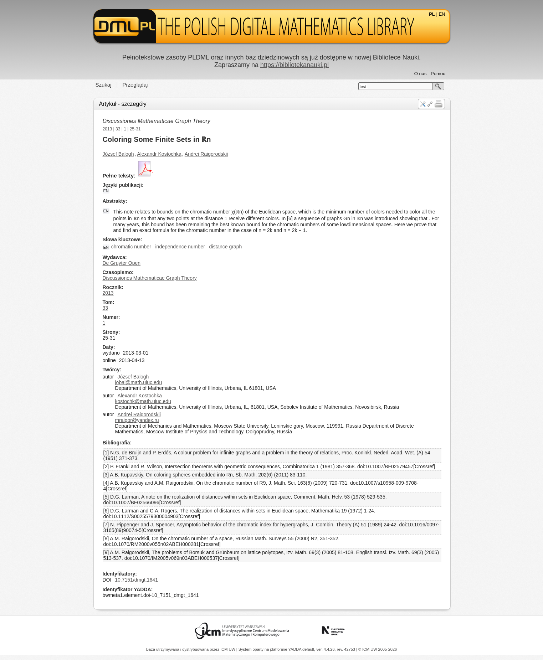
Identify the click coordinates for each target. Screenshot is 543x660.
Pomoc (438, 73)
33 (118, 129)
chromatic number (131, 246)
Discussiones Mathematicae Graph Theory (156, 121)
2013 (107, 129)
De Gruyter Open (122, 263)
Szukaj (104, 85)
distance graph (225, 246)
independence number (180, 246)
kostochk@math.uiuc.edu (143, 401)
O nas (420, 73)
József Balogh (118, 154)
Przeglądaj (135, 85)
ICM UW (228, 649)
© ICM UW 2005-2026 (377, 649)
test (363, 86)
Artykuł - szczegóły (123, 104)
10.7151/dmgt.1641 (136, 580)
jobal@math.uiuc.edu (138, 382)
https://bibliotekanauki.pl (294, 64)
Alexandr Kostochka (159, 154)
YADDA (295, 649)
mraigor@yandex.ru (137, 420)
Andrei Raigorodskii (206, 154)
